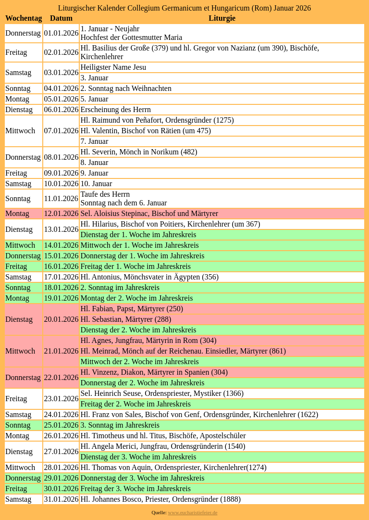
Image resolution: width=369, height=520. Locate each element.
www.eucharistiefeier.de (193, 512)
